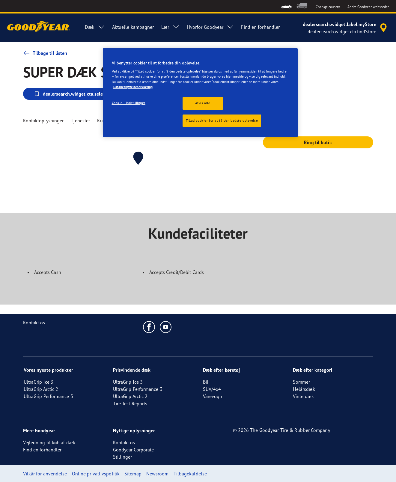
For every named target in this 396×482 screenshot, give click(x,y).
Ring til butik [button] (318, 142)
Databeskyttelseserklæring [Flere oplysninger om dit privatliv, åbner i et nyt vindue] (133, 87)
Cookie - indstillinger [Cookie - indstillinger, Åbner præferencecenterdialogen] (129, 103)
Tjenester (80, 120)
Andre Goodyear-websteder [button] (368, 6)
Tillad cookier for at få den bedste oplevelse (222, 120)
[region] (200, 92)
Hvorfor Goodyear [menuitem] (210, 27)
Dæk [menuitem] (95, 27)
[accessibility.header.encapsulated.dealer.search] (346, 28)
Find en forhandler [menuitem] (260, 27)
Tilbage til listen (45, 53)
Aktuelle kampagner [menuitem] (133, 27)
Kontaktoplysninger (43, 120)
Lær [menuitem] (170, 27)
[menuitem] (286, 6)
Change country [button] (328, 6)
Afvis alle (202, 103)
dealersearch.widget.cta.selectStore (75, 93)
